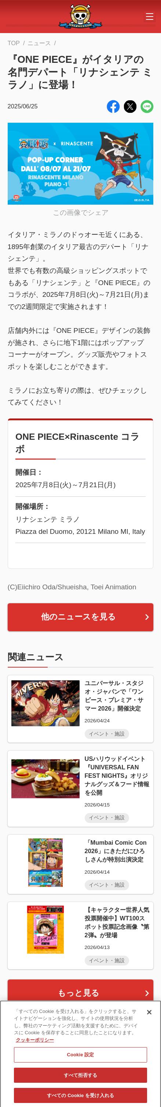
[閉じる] (149, 1019)
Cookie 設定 (80, 1062)
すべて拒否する (81, 1082)
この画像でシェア (81, 212)
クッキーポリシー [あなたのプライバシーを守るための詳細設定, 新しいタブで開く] (35, 1047)
